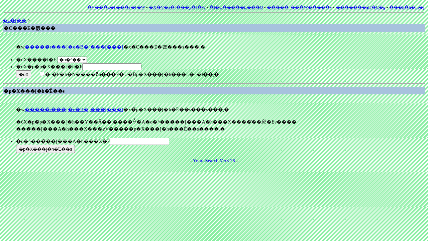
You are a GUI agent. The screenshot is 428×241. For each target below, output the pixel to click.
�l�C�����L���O (236, 7)
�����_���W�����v (299, 7)
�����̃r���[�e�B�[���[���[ (74, 47)
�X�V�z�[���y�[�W (177, 7)
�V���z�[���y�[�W (116, 7)
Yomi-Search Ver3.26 (214, 160)
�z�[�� (14, 20)
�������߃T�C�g (361, 7)
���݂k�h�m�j (406, 7)
